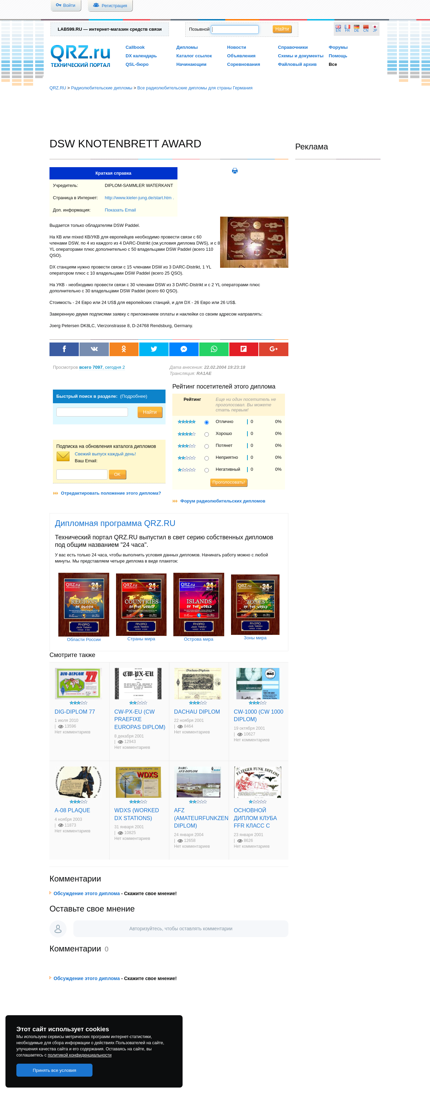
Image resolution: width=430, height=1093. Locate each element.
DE (356, 30)
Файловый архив (297, 64)
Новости (236, 47)
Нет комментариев (72, 732)
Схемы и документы (301, 55)
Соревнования (243, 64)
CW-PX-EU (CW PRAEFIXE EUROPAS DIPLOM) (140, 719)
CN (366, 30)
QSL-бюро (137, 64)
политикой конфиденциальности (80, 1055)
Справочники (292, 47)
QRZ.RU (57, 87)
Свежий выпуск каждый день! (105, 453)
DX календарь (141, 55)
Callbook (135, 47)
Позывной (199, 29)
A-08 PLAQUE (72, 810)
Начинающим (191, 64)
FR (347, 30)
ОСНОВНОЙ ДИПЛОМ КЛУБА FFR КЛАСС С (255, 818)
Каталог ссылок (194, 55)
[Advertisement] (215, 114)
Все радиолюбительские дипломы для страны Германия (195, 87)
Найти (282, 29)
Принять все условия (54, 1070)
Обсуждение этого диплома (87, 893)
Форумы (338, 47)
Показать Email (120, 210)
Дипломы (187, 47)
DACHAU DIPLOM (197, 712)
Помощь (338, 55)
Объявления (241, 55)
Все (333, 64)
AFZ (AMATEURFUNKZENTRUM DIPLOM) (209, 818)
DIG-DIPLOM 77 (75, 712)
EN (338, 30)
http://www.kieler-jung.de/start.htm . (139, 197)
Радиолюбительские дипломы (101, 87)
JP (375, 30)
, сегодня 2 (102, 367)
